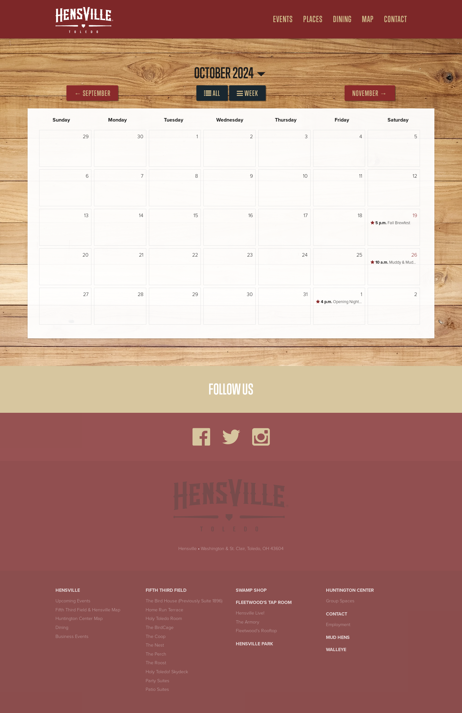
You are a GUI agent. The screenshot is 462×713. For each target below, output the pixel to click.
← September (92, 93)
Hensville (187, 548)
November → (369, 93)
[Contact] (393, 19)
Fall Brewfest (390, 222)
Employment (338, 624)
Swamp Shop (251, 590)
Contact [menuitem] (395, 19)
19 (415, 215)
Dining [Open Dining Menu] (342, 19)
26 (414, 255)
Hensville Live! (250, 613)
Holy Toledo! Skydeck (167, 672)
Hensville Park (254, 644)
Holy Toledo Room (164, 618)
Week (247, 93)
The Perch (156, 654)
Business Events (72, 636)
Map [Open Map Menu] (368, 19)
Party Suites (157, 680)
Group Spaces (340, 601)
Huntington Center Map (79, 618)
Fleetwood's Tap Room (264, 602)
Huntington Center (350, 590)
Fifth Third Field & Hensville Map (88, 610)
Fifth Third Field (166, 590)
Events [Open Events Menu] (283, 19)
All (212, 93)
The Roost (156, 663)
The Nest (155, 645)
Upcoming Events (73, 601)
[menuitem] (280, 19)
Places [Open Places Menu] (313, 19)
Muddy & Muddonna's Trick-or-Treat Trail (395, 262)
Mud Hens (338, 637)
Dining (62, 627)
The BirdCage (160, 627)
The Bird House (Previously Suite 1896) (184, 601)
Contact (336, 614)
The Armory (247, 622)
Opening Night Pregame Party (340, 301)
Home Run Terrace (164, 610)
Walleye (336, 649)
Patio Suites (157, 689)
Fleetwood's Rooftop (256, 630)
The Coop (156, 636)
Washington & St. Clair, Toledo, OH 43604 (242, 548)
